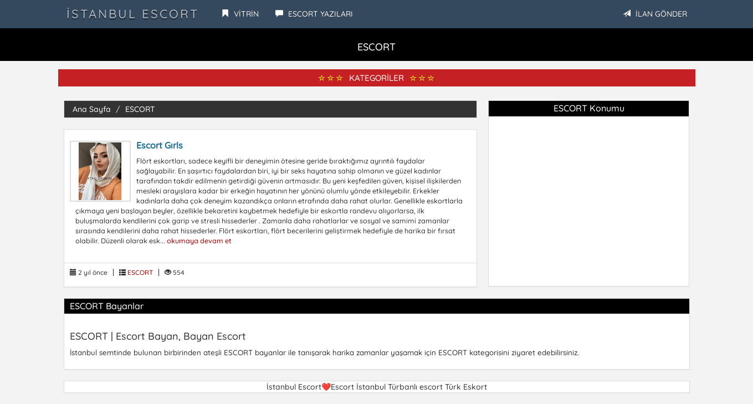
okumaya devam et (199, 240)
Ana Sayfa (92, 109)
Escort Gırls (159, 145)
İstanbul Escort (132, 14)
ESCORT (140, 109)
